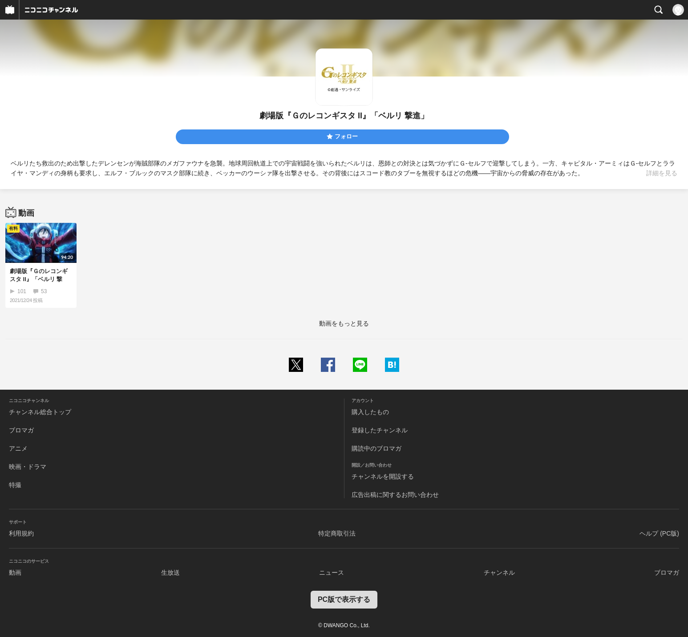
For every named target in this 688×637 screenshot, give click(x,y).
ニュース (331, 572)
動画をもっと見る (344, 323)
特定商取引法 (337, 533)
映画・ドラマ (27, 466)
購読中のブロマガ (376, 448)
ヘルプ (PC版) (659, 533)
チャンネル (499, 572)
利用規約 (21, 533)
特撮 (15, 484)
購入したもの (370, 411)
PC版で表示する (344, 599)
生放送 (170, 572)
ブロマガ (21, 430)
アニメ (18, 448)
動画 (15, 572)
